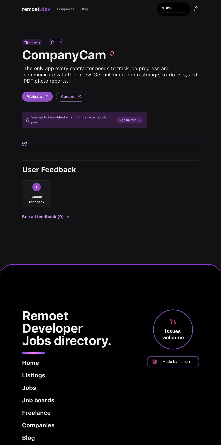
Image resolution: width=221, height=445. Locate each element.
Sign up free (130, 120)
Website (37, 96)
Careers (71, 96)
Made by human (171, 362)
